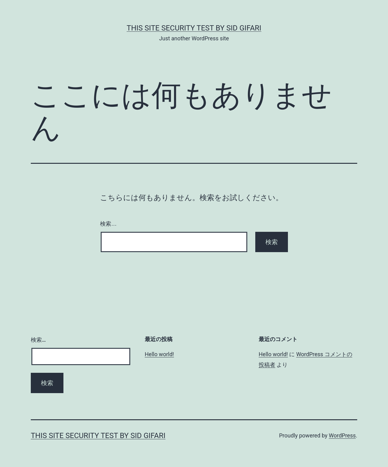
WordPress (342, 435)
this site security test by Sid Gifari (194, 28)
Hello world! (159, 354)
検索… (108, 224)
